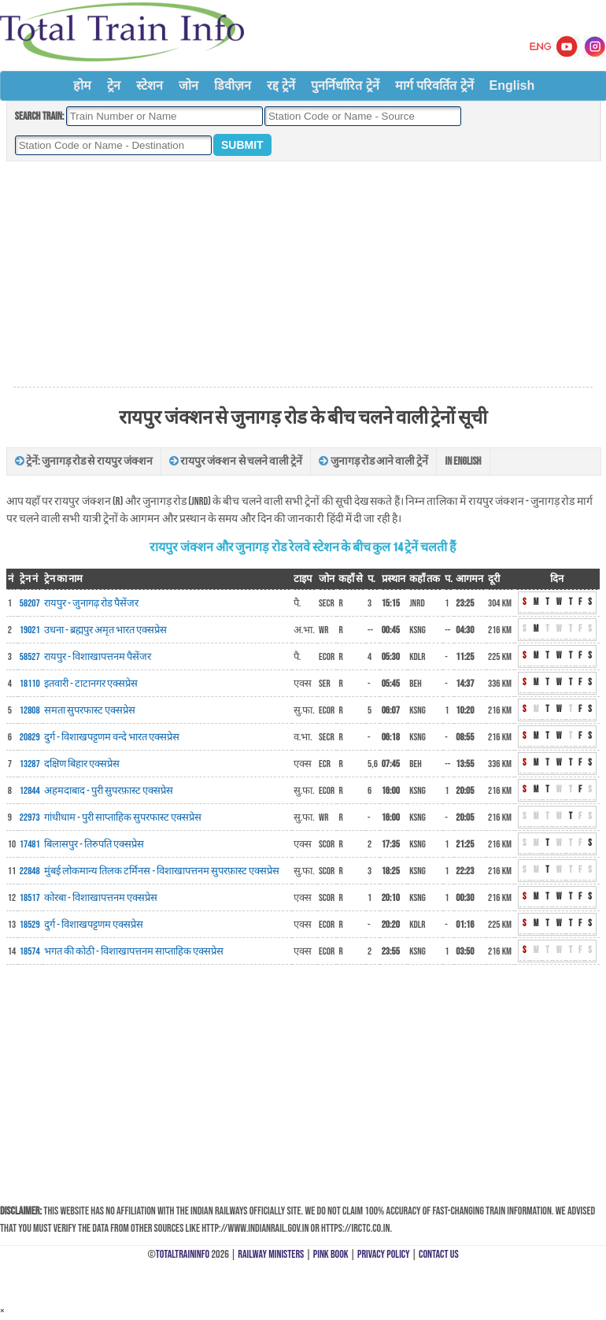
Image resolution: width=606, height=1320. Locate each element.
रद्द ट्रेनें (281, 85)
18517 (30, 898)
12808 (30, 710)
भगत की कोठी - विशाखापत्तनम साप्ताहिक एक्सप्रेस (134, 951)
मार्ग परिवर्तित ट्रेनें (434, 85)
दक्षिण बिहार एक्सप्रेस (82, 764)
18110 (30, 683)
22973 (30, 817)
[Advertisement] (303, 275)
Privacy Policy (383, 1254)
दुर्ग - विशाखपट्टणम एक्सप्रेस (93, 924)
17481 (30, 844)
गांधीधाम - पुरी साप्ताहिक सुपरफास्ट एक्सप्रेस (122, 817)
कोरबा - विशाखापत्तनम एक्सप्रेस (100, 898)
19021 (30, 630)
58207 (30, 603)
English (512, 85)
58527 (30, 657)
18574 (30, 951)
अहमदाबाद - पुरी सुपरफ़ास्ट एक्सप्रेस (108, 790)
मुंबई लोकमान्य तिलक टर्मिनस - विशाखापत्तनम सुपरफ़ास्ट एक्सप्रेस (161, 871)
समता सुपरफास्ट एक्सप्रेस (89, 710)
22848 (30, 871)
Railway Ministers (271, 1254)
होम (82, 85)
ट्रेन (113, 85)
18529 (30, 924)
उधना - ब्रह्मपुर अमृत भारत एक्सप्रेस (105, 630)
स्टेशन (149, 85)
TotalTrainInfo (182, 1254)
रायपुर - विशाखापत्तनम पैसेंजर (97, 657)
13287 (30, 764)
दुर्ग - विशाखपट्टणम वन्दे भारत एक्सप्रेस (111, 737)
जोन (188, 85)
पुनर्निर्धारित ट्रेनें (345, 85)
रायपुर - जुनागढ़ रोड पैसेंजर (91, 603)
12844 (30, 790)
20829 (30, 737)
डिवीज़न (232, 85)
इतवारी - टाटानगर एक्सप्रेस (91, 683)
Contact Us (439, 1254)
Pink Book (331, 1254)
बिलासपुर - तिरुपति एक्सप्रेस (94, 844)
